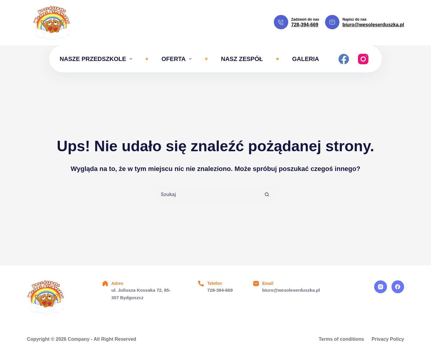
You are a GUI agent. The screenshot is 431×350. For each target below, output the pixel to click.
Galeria (305, 59)
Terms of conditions (341, 339)
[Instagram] (363, 59)
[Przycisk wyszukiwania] (267, 194)
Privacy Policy (387, 339)
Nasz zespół (242, 59)
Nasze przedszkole (97, 58)
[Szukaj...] (207, 194)
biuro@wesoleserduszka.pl (373, 24)
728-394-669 (304, 24)
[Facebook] (344, 59)
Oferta (178, 58)
